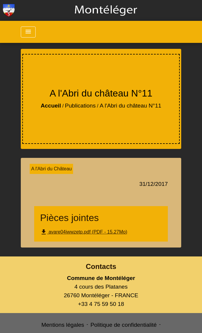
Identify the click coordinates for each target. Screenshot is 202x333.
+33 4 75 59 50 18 (101, 304)
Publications (80, 105)
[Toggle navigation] (28, 32)
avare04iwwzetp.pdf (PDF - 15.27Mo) (83, 232)
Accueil (51, 105)
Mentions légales (62, 325)
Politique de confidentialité (124, 325)
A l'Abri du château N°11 (130, 105)
